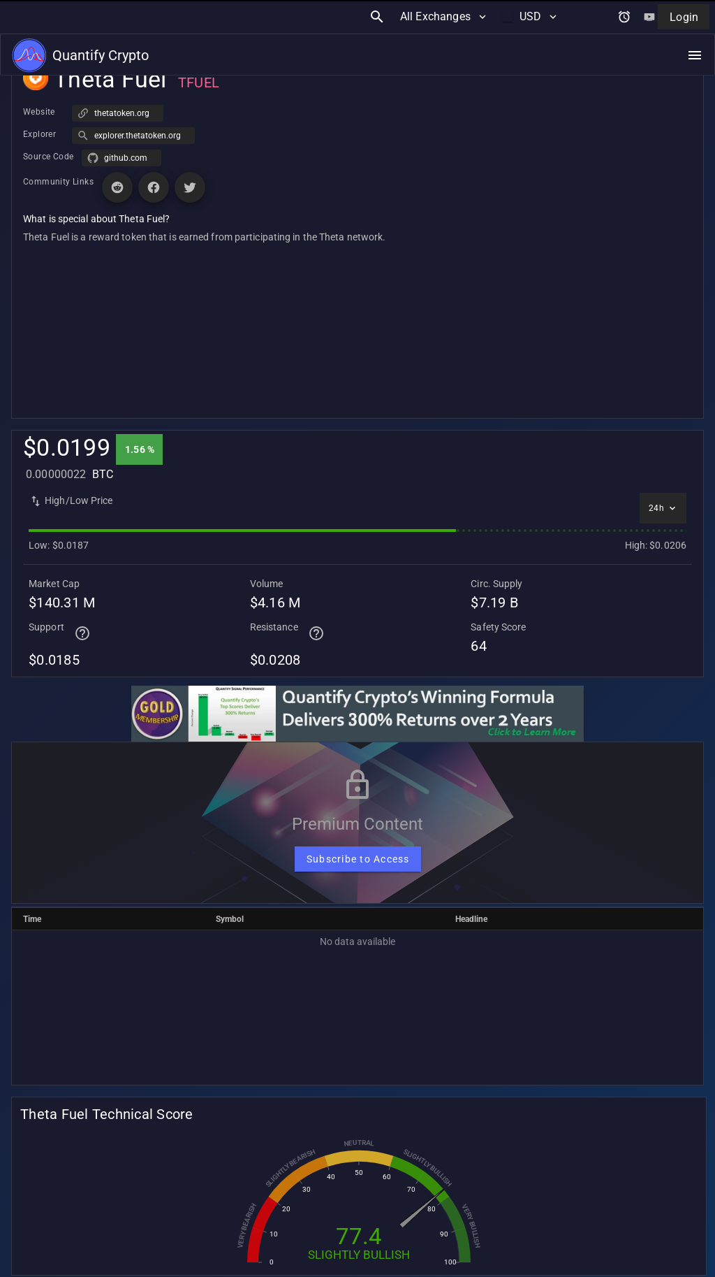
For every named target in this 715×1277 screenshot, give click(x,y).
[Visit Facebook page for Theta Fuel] (153, 187)
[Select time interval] (663, 508)
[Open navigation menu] (695, 21)
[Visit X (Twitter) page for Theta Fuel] (190, 187)
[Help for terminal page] (82, 633)
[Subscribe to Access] (358, 859)
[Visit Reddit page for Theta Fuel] (117, 187)
